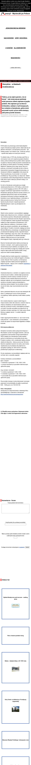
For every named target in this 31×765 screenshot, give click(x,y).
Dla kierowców (20, 48)
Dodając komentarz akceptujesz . (13, 547)
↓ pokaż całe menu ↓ (15, 67)
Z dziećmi (9, 48)
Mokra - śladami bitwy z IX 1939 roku (15, 665)
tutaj (24, 7)
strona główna (3, 81)
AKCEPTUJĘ (20, 10)
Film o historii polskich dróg (15, 635)
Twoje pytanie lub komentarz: (15, 503)
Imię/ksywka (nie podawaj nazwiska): (16, 522)
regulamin (21, 547)
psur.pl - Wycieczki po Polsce (15, 13)
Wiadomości (15, 58)
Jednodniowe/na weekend (15, 28)
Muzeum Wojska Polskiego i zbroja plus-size (15, 740)
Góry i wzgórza (21, 38)
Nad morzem (9, 38)
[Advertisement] (16, 136)
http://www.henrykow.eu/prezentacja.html (12, 394)
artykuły (9, 81)
